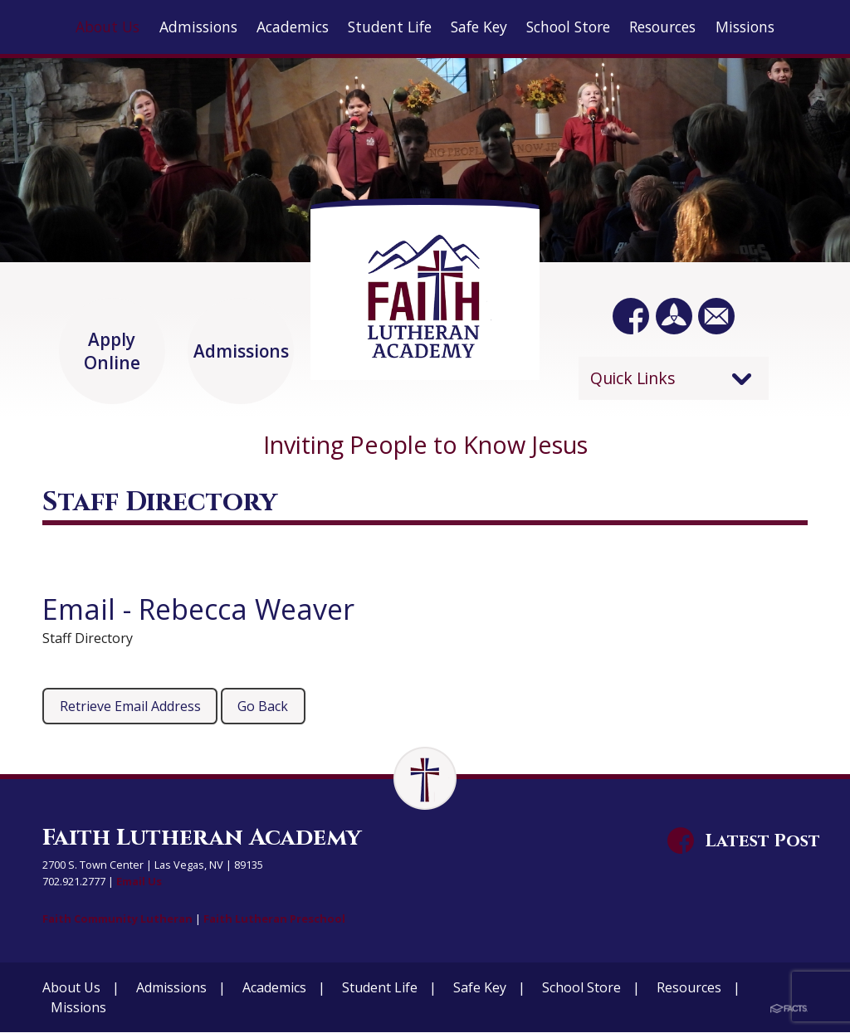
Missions (78, 1008)
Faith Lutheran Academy (201, 838)
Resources (689, 988)
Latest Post (762, 842)
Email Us (139, 882)
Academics (274, 988)
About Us (71, 988)
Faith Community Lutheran (116, 919)
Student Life (380, 988)
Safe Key (479, 988)
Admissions (171, 988)
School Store (581, 988)
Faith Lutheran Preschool (267, 919)
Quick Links (633, 378)
